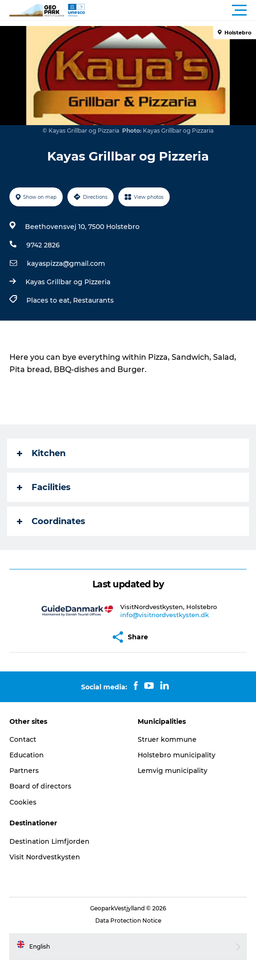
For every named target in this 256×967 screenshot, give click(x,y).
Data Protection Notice (128, 920)
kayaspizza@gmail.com (66, 263)
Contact (22, 739)
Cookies (22, 802)
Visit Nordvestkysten (44, 857)
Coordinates (51, 521)
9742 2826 (43, 245)
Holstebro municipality (176, 755)
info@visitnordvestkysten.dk (164, 615)
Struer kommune (167, 739)
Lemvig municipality (172, 770)
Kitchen (41, 453)
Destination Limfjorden (49, 841)
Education (26, 755)
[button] (170, 10)
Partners (24, 770)
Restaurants (93, 300)
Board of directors (40, 786)
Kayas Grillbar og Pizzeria (67, 282)
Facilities (44, 487)
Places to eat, (49, 300)
